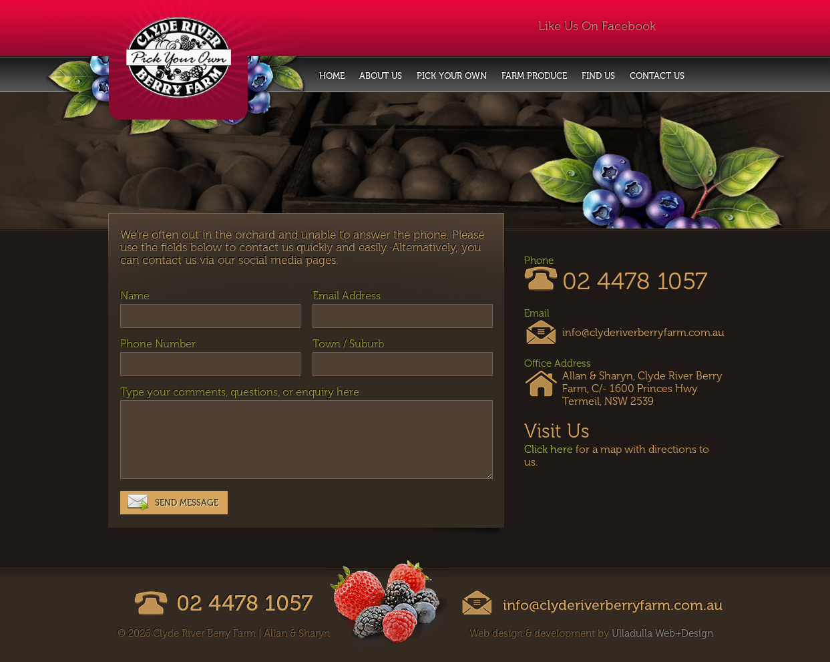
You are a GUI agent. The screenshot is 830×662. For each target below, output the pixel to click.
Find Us (598, 76)
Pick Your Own (452, 76)
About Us (380, 76)
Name (135, 295)
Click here (548, 449)
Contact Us (657, 76)
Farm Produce (534, 76)
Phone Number (158, 343)
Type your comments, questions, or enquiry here (239, 391)
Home (332, 76)
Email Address (347, 295)
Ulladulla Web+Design (662, 633)
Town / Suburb (348, 343)
